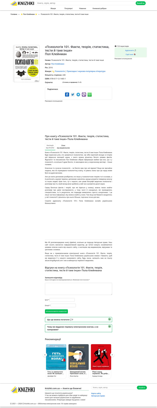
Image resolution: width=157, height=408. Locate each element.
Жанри (53, 8)
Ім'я (47, 300)
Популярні (68, 8)
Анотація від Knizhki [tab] (50, 146)
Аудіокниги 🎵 (130, 50)
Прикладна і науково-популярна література (86, 71)
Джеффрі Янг (52, 377)
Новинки (82, 8)
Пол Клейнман (57, 64)
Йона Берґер (74, 377)
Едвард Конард (97, 377)
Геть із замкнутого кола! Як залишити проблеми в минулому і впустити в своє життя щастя (55, 373)
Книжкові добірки (99, 8)
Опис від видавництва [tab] (63, 146)
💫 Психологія (58, 71)
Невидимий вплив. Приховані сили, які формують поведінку (78, 373)
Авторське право (98, 397)
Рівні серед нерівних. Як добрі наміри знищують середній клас (100, 373)
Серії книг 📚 (131, 54)
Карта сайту (96, 394)
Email (47, 305)
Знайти (141, 3)
